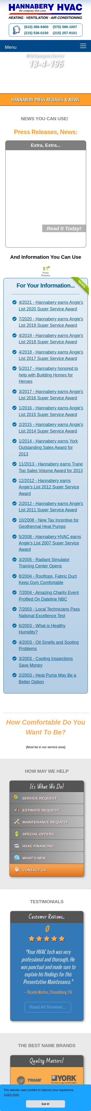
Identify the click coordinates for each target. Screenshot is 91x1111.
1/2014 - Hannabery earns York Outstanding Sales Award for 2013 (48, 447)
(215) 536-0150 (36, 33)
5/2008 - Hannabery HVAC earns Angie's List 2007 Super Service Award (50, 543)
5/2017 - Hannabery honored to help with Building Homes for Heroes (48, 375)
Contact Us (34, 870)
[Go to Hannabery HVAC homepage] (46, 12)
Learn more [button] (11, 1094)
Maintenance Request (45, 822)
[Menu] (45, 46)
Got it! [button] (46, 1103)
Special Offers (38, 834)
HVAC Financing (38, 846)
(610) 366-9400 (36, 27)
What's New (34, 858)
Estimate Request (41, 810)
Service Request (39, 798)
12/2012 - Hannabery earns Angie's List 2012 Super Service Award (49, 487)
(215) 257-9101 (65, 33)
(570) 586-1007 (65, 27)
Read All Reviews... (47, 1007)
